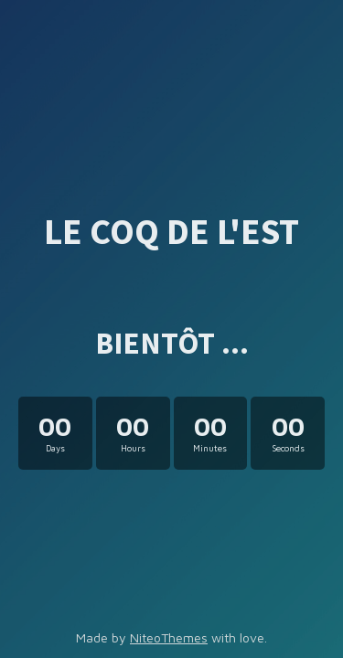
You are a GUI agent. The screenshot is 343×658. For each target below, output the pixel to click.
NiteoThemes (169, 637)
